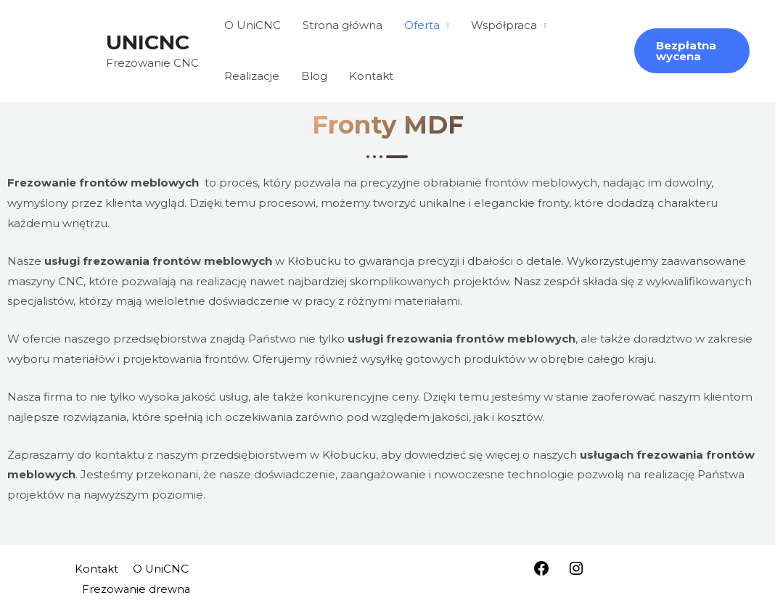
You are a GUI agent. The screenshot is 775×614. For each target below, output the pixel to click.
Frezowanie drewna (137, 589)
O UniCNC (252, 25)
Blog (314, 76)
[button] (692, 50)
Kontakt (371, 76)
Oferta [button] (422, 25)
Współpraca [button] (504, 25)
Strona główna (342, 25)
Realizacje (251, 76)
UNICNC (147, 42)
